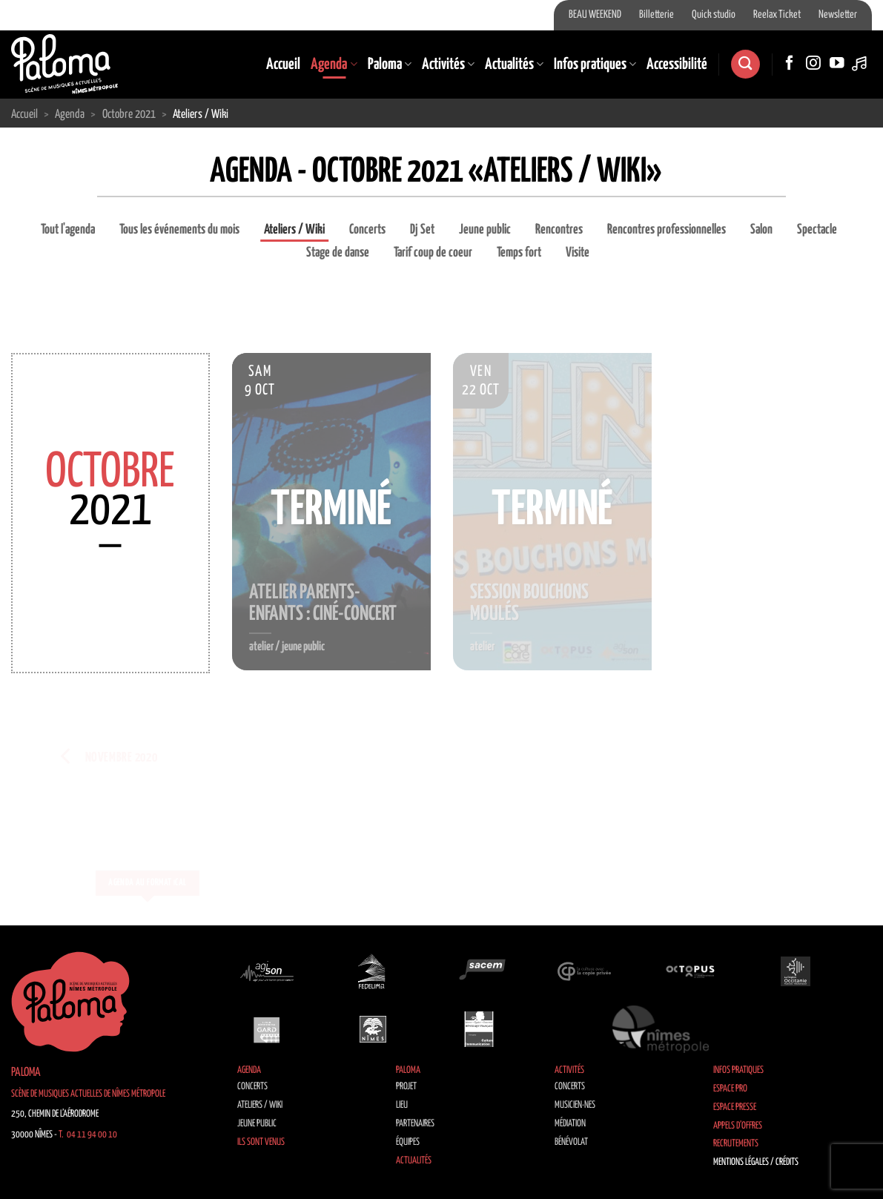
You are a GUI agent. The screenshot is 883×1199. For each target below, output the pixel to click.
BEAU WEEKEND (595, 15)
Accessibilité (676, 64)
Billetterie (656, 15)
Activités (448, 64)
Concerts (367, 230)
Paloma (389, 64)
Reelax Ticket (777, 15)
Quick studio (713, 15)
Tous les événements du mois (179, 230)
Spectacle (817, 230)
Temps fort (519, 253)
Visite (577, 253)
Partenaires (415, 1124)
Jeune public (485, 230)
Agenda (334, 64)
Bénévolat (571, 1142)
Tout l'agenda (68, 230)
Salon (761, 230)
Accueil (283, 64)
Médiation (570, 1124)
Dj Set (422, 230)
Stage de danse (337, 253)
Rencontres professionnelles (666, 230)
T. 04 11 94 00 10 (88, 1135)
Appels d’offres (737, 1126)
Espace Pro (730, 1089)
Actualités (514, 64)
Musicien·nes (575, 1105)
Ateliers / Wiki (294, 230)
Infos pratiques (595, 64)
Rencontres (559, 230)
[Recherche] (745, 64)
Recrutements (735, 1144)
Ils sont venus (261, 1142)
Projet (406, 1086)
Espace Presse (734, 1107)
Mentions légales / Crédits (755, 1162)
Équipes (408, 1142)
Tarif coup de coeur (433, 253)
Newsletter (837, 15)
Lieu (402, 1105)
